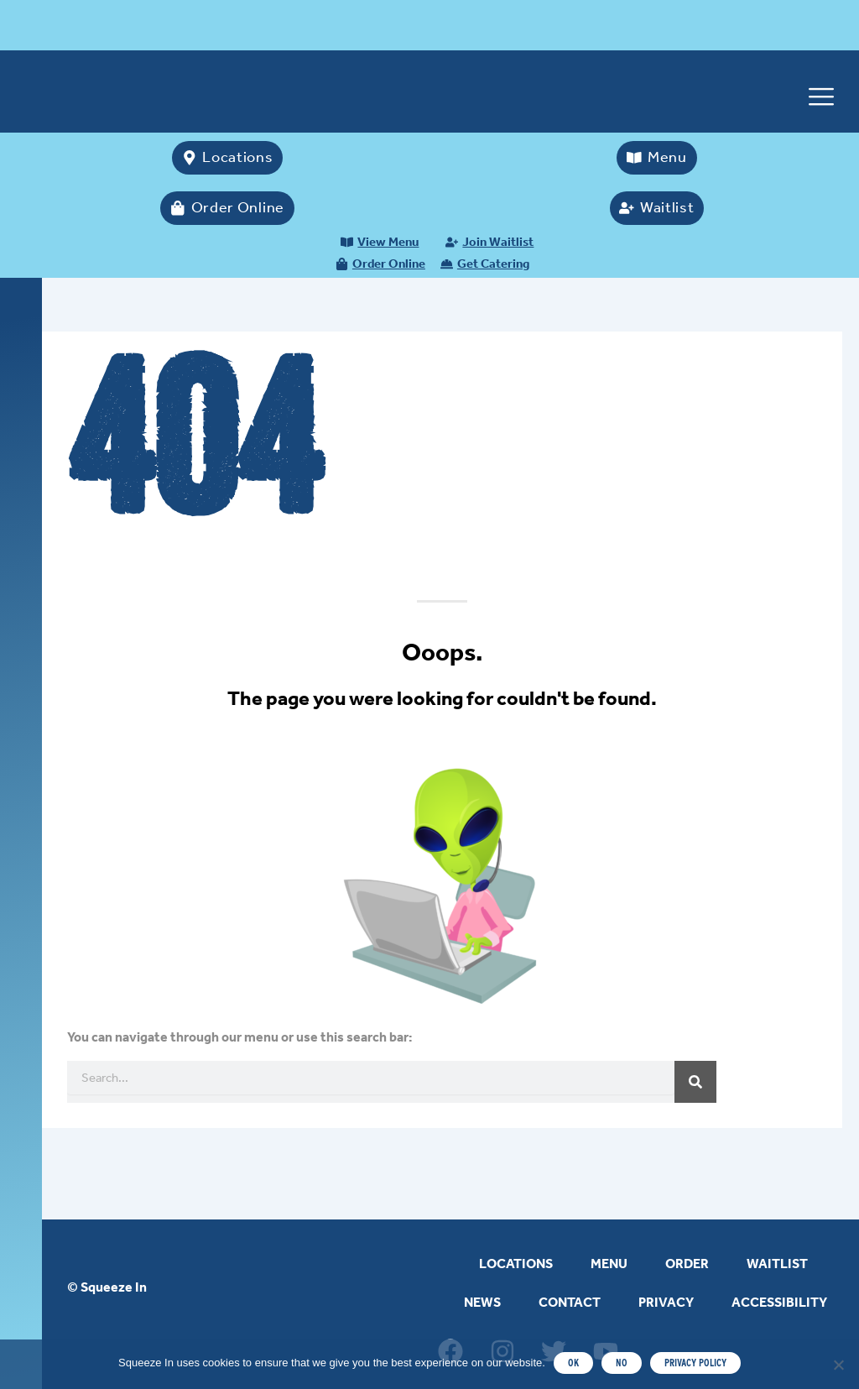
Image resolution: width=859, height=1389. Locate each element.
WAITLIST (777, 1264)
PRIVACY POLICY (695, 1362)
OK (573, 1362)
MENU (609, 1264)
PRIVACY (666, 1302)
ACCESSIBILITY (779, 1302)
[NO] (838, 1364)
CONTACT (570, 1302)
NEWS (482, 1302)
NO (621, 1362)
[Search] (695, 1120)
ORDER (687, 1264)
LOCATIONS (516, 1264)
